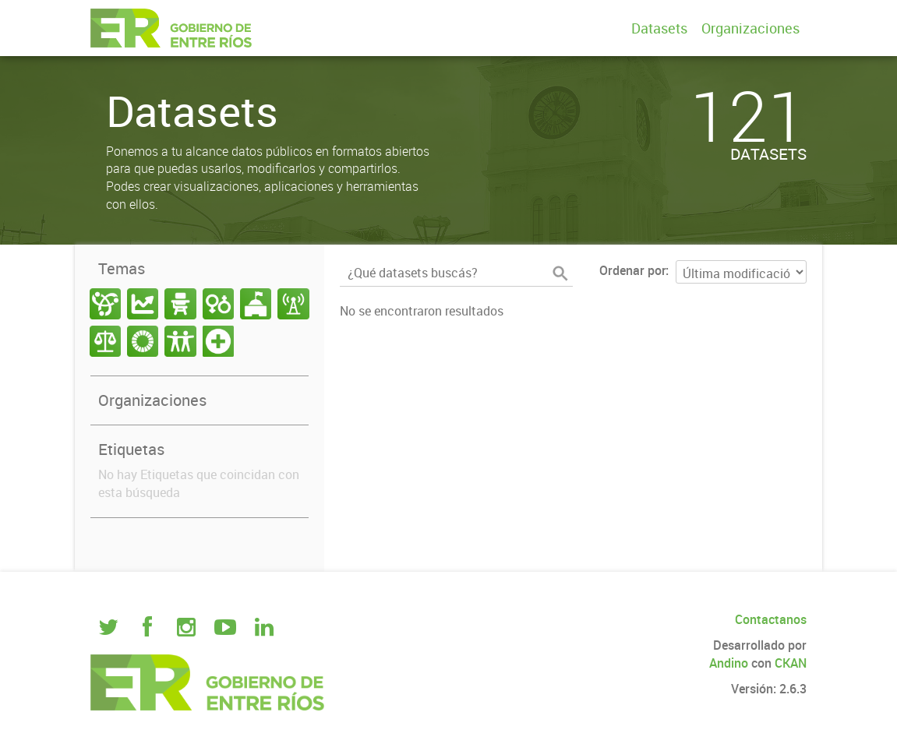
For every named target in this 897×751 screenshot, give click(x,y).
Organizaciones (750, 28)
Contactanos (771, 619)
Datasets (659, 28)
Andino (728, 663)
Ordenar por (632, 270)
